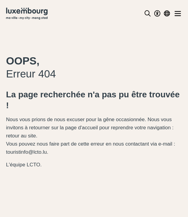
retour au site (21, 136)
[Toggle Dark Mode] (157, 13)
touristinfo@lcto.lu (26, 152)
